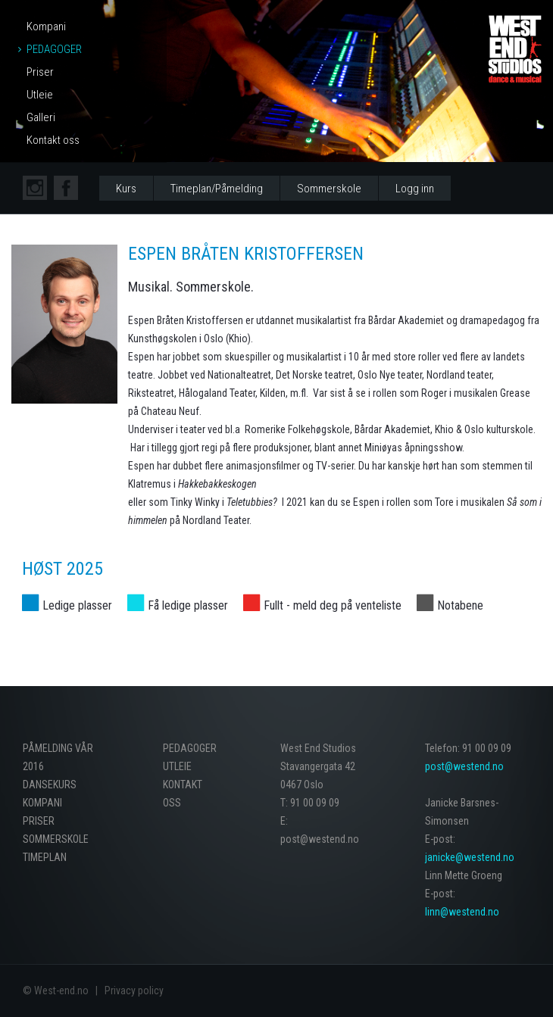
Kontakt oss (53, 140)
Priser (40, 72)
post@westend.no (464, 766)
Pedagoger (54, 49)
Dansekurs (50, 784)
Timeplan (45, 857)
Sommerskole (329, 188)
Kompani (46, 26)
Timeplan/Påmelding (216, 188)
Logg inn (414, 188)
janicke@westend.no (469, 857)
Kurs (126, 188)
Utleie (40, 94)
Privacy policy (134, 990)
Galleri (41, 117)
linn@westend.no (462, 912)
